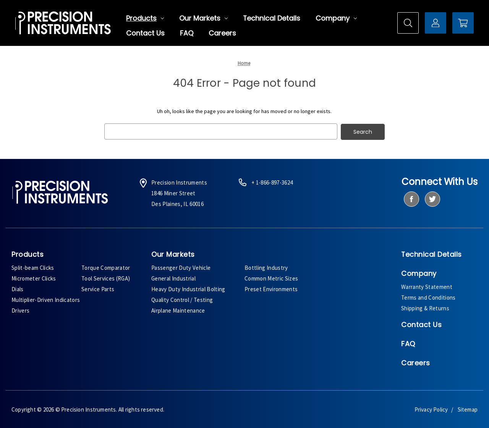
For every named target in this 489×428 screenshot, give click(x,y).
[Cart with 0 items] (463, 23)
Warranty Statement (426, 286)
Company (336, 18)
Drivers (20, 309)
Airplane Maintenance (178, 309)
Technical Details (271, 18)
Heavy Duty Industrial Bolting (188, 288)
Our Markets (203, 18)
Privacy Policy (431, 408)
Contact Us (145, 33)
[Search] (408, 23)
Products (145, 18)
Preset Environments (271, 288)
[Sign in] (435, 23)
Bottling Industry (266, 267)
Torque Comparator (105, 267)
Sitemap (468, 408)
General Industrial (173, 277)
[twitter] (432, 198)
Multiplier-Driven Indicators (45, 299)
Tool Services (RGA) (105, 277)
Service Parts (97, 288)
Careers (222, 33)
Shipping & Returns (425, 307)
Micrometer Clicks (33, 277)
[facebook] (411, 198)
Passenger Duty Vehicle (180, 267)
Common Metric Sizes (271, 277)
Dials (17, 288)
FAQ (186, 33)
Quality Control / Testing (182, 299)
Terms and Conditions (428, 296)
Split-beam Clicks (32, 267)
